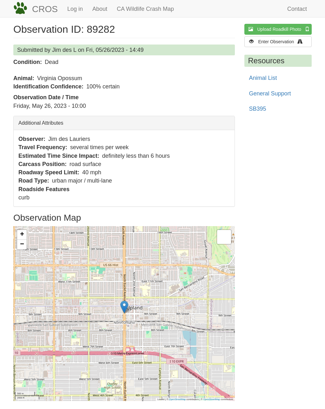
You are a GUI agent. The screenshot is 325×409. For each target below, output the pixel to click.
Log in (75, 9)
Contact (297, 9)
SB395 (257, 109)
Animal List (263, 78)
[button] (124, 307)
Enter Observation (278, 41)
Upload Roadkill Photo (280, 29)
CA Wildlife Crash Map (145, 9)
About (99, 9)
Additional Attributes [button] (40, 123)
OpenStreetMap (177, 399)
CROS (45, 9)
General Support (270, 93)
